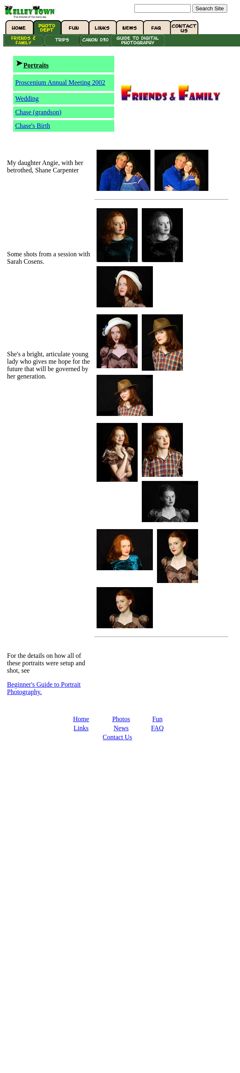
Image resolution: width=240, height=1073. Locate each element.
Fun (157, 718)
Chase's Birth (32, 125)
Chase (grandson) (38, 112)
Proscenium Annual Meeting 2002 (60, 82)
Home (81, 718)
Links (81, 728)
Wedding (27, 98)
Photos (121, 718)
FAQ (157, 728)
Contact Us (117, 737)
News (120, 728)
